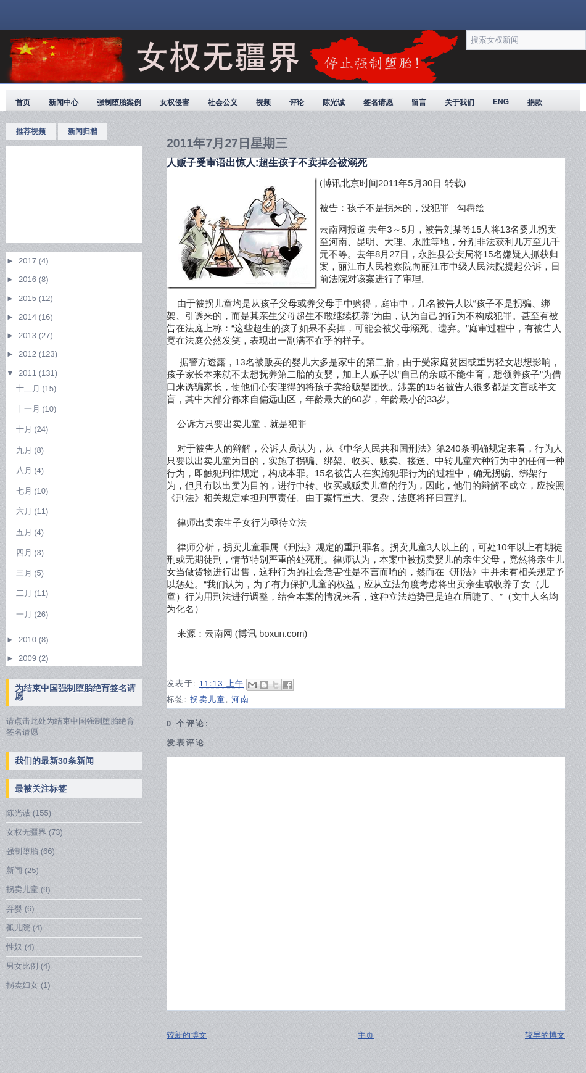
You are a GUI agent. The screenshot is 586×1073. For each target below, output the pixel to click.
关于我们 (459, 102)
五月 (25, 532)
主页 (366, 1035)
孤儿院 (18, 927)
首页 (22, 102)
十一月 (29, 408)
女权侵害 (174, 102)
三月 (25, 573)
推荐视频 (31, 131)
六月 (25, 511)
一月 (25, 614)
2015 (29, 298)
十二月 (29, 388)
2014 (29, 316)
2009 (29, 658)
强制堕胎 (22, 851)
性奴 (14, 946)
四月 (25, 552)
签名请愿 (378, 102)
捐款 (534, 102)
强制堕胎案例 (119, 102)
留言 (418, 102)
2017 (29, 260)
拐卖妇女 (22, 985)
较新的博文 (187, 1035)
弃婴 (14, 908)
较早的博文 (545, 1035)
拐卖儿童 (22, 889)
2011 (29, 373)
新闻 (14, 870)
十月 (25, 429)
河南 (240, 699)
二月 (25, 593)
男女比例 (22, 966)
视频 (263, 102)
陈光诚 (334, 102)
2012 (29, 353)
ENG (501, 101)
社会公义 (222, 102)
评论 (296, 102)
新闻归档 (82, 131)
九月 (25, 450)
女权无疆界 (26, 832)
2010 (29, 639)
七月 (25, 490)
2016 (29, 279)
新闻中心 (63, 102)
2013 (29, 335)
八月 (25, 470)
